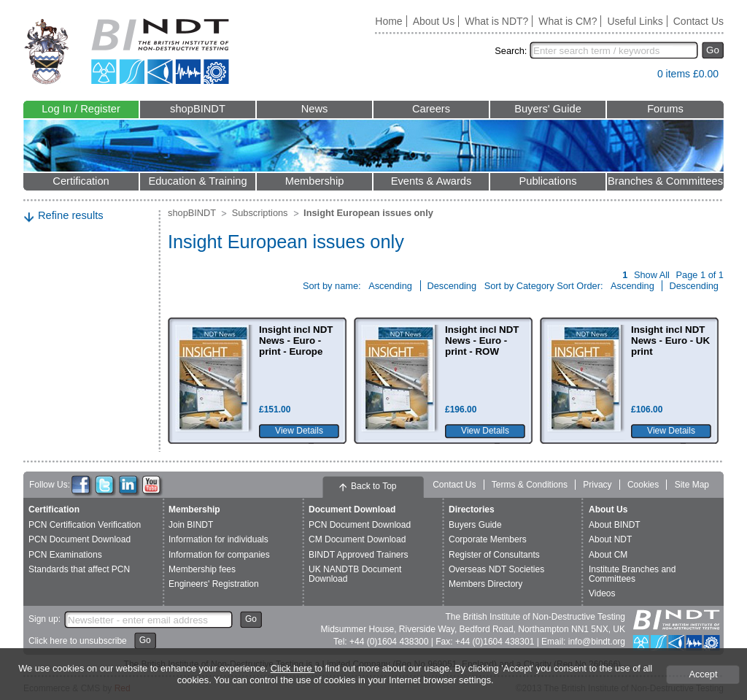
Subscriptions (260, 212)
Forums (665, 109)
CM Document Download (357, 539)
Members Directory (485, 584)
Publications (547, 181)
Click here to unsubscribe (77, 641)
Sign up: (44, 619)
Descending (453, 285)
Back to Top (373, 486)
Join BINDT (191, 525)
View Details (299, 431)
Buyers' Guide (547, 109)
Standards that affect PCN (79, 569)
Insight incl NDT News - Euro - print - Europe (296, 340)
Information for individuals (218, 539)
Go (712, 50)
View (639, 77)
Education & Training (197, 181)
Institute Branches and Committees (632, 574)
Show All (652, 274)
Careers (431, 109)
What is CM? (567, 21)
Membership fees (202, 569)
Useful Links (634, 21)
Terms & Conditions (530, 485)
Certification (81, 181)
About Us (434, 21)
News (314, 109)
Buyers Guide (475, 525)
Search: (511, 50)
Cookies (643, 485)
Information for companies (219, 555)
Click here (292, 668)
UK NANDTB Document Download (355, 574)
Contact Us (698, 21)
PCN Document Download (79, 539)
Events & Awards (431, 181)
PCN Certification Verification (84, 525)
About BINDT (614, 525)
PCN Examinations (65, 555)
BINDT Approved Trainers (359, 555)
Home (388, 21)
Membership (314, 181)
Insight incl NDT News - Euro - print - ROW (482, 340)
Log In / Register (81, 109)
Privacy (597, 485)
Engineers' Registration (214, 584)
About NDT (610, 539)
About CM (608, 555)
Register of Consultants (494, 555)
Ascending (391, 285)
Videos (602, 593)
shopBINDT (197, 109)
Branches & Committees (665, 181)
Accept (703, 674)
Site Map (692, 485)
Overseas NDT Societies (496, 569)
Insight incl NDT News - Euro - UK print (670, 340)
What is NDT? (496, 21)
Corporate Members (488, 539)
